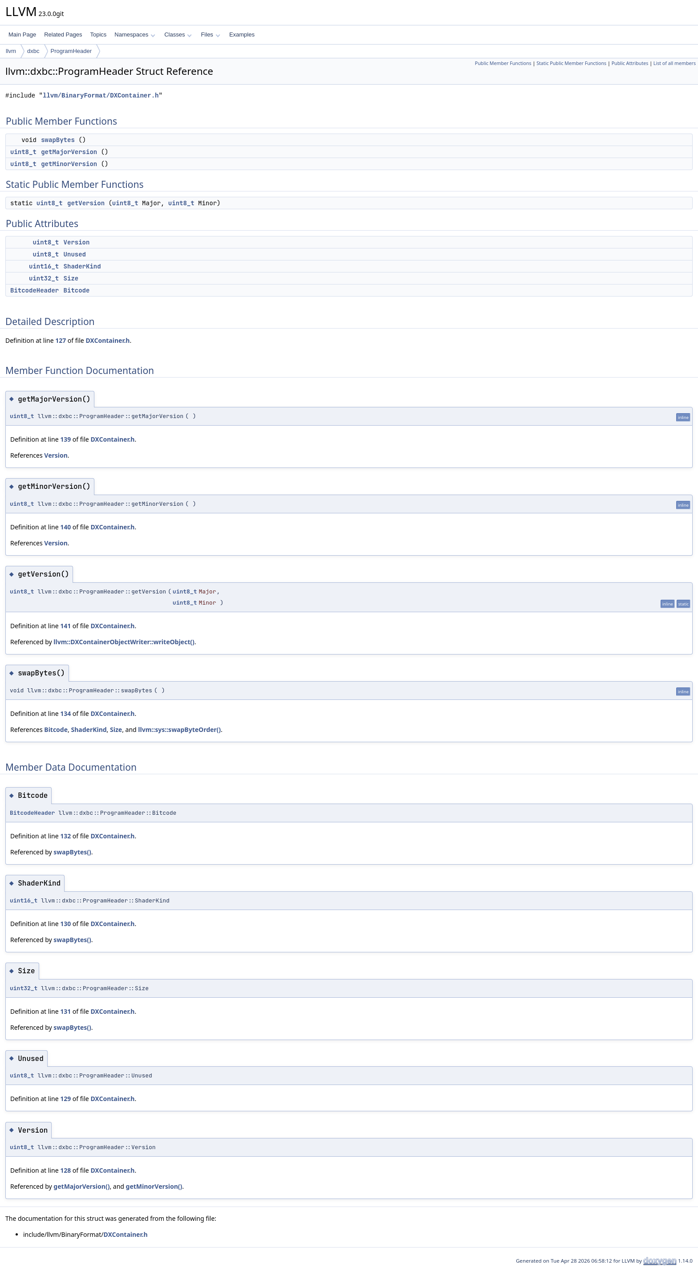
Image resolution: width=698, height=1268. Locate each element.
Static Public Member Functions (571, 63)
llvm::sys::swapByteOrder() (179, 729)
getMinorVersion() (154, 1186)
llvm (11, 51)
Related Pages (63, 34)
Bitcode (77, 290)
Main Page (22, 34)
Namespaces (134, 34)
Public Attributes (630, 63)
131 (65, 1011)
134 (65, 713)
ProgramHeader (71, 51)
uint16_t (44, 266)
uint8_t (23, 152)
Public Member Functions (503, 63)
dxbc (33, 51)
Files (210, 34)
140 (65, 527)
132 (65, 836)
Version (77, 242)
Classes (178, 34)
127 (60, 340)
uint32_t (44, 278)
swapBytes (58, 140)
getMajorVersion (69, 152)
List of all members (674, 63)
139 (65, 439)
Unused (75, 254)
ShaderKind (82, 266)
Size (71, 278)
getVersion (86, 203)
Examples (242, 34)
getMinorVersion (69, 164)
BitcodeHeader (34, 290)
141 (65, 626)
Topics (98, 34)
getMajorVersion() (81, 1186)
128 (65, 1170)
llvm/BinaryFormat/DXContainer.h (100, 95)
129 (65, 1098)
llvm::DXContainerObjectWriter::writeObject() (123, 642)
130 (65, 923)
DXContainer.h (107, 340)
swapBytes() (72, 852)
